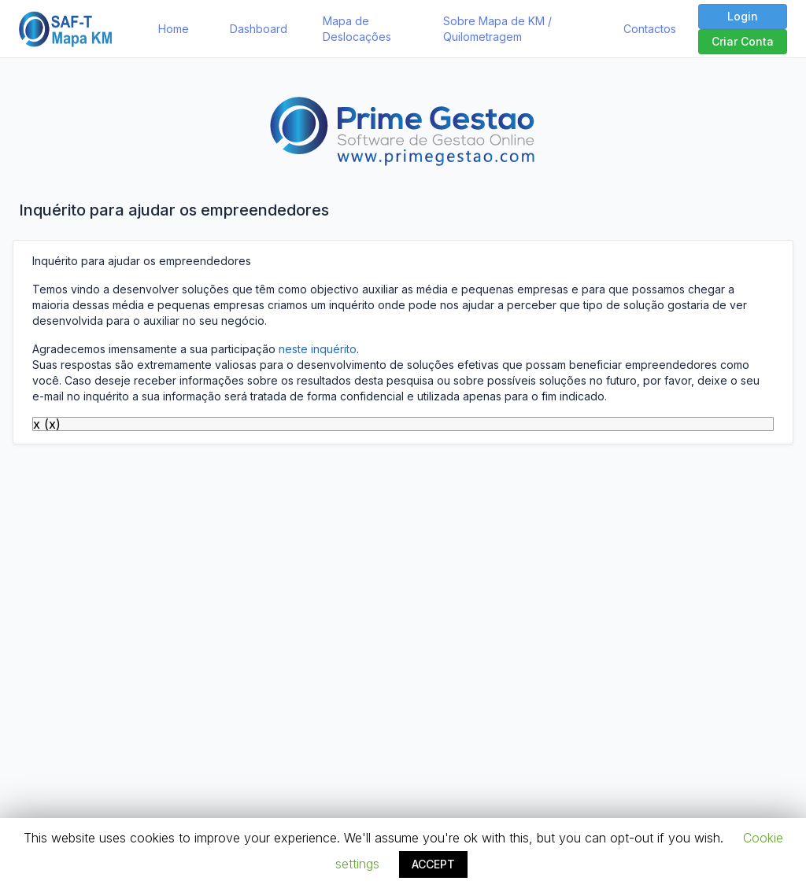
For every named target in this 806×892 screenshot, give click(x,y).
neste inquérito (318, 349)
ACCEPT (433, 864)
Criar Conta (742, 41)
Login (743, 16)
